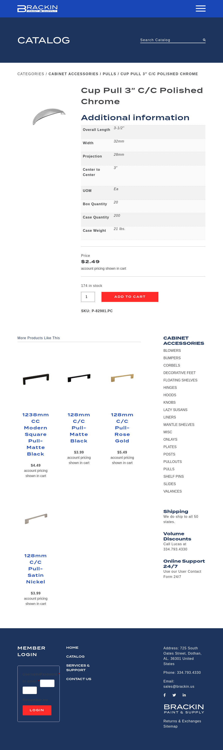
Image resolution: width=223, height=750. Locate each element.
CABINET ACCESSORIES (73, 74)
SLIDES (169, 484)
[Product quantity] (88, 297)
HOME (72, 647)
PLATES (169, 447)
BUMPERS (172, 358)
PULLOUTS (172, 462)
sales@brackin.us (179, 686)
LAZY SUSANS (175, 410)
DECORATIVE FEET (179, 373)
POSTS (169, 454)
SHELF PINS (173, 476)
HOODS (169, 395)
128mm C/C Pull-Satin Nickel (35, 569)
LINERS (169, 417)
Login (37, 710)
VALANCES (172, 491)
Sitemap (171, 726)
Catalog (75, 656)
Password (50, 673)
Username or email (32, 677)
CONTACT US (78, 679)
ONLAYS (170, 439)
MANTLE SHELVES (178, 425)
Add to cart (130, 297)
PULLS (109, 74)
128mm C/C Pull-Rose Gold (122, 428)
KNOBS (169, 402)
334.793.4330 (189, 672)
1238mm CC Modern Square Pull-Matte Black (35, 434)
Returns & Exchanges (182, 721)
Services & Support (78, 668)
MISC (167, 432)
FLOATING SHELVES (180, 380)
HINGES (170, 387)
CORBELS (171, 365)
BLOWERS (172, 350)
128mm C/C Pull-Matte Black (79, 428)
